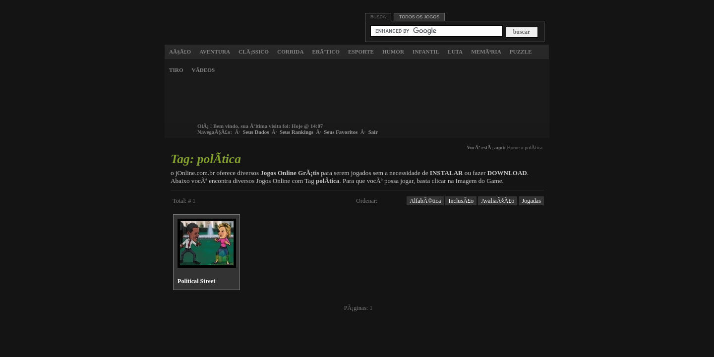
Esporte (361, 52)
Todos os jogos (419, 16)
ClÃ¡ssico (253, 52)
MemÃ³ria (486, 52)
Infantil (426, 52)
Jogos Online (210, 17)
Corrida (290, 52)
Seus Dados (256, 132)
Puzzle (521, 52)
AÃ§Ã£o (180, 52)
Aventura (214, 52)
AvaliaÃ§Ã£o (497, 200)
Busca (378, 16)
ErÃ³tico (326, 52)
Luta (455, 52)
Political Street (196, 281)
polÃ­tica (533, 147)
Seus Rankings (296, 132)
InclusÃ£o (461, 200)
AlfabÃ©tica (425, 200)
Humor (393, 52)
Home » (515, 147)
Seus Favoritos (340, 132)
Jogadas (531, 200)
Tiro (176, 70)
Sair (373, 132)
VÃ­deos (203, 70)
